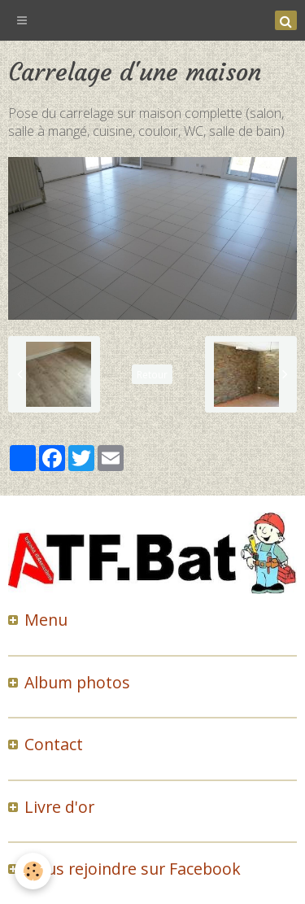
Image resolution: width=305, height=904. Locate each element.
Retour (152, 374)
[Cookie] (33, 871)
